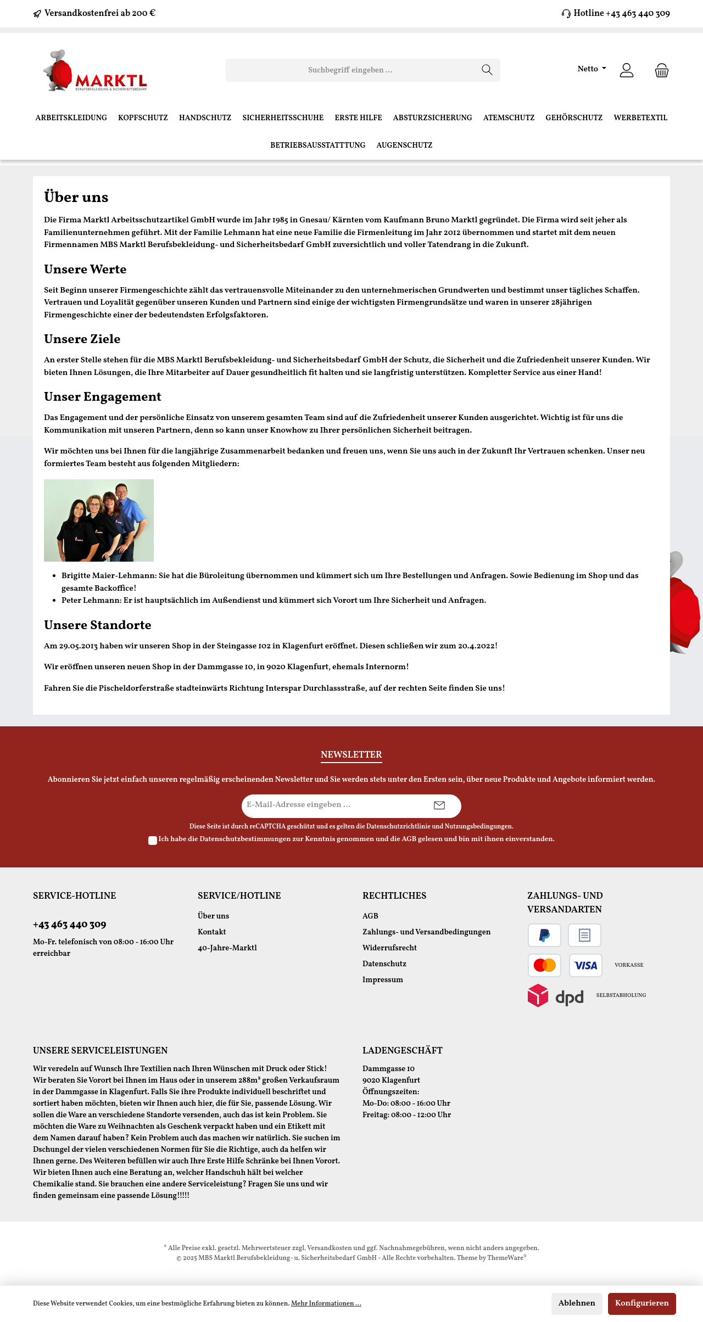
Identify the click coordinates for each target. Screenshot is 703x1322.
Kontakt (212, 932)
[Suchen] (487, 70)
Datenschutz (384, 964)
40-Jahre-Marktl (227, 948)
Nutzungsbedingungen (478, 826)
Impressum (382, 980)
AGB (408, 839)
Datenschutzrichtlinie (398, 826)
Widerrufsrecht (389, 948)
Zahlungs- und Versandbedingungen (426, 932)
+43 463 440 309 (69, 925)
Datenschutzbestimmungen (245, 839)
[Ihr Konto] (626, 70)
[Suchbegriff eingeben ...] (350, 70)
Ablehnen (577, 1303)
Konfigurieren (642, 1303)
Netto (589, 69)
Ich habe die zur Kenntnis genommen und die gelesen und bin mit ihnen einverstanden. (357, 839)
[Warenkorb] (658, 70)
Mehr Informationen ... (326, 1303)
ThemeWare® (507, 1258)
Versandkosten (329, 1248)
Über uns (213, 916)
